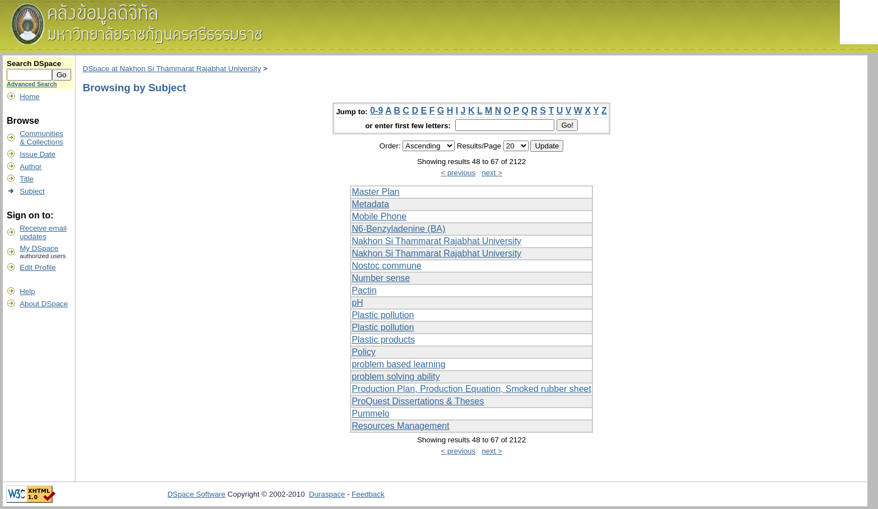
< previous (458, 173)
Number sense (381, 278)
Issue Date (37, 154)
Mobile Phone (379, 216)
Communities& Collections (41, 137)
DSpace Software (196, 494)
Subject (32, 191)
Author (30, 166)
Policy (364, 352)
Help (27, 291)
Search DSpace (34, 63)
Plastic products (383, 339)
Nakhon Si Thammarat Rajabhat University (436, 241)
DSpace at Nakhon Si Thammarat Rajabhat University (172, 68)
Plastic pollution (383, 315)
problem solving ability (396, 376)
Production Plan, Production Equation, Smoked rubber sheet (471, 389)
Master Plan (375, 192)
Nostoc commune (387, 265)
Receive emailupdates (43, 232)
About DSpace (44, 304)
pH (357, 302)
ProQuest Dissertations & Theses (418, 401)
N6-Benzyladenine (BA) (398, 229)
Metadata (370, 204)
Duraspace (327, 494)
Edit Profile (37, 267)
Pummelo (371, 413)
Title (27, 179)
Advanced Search (32, 84)
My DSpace (39, 248)
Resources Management (400, 426)
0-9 (376, 110)
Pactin (364, 290)
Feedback (368, 494)
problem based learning (398, 364)
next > (492, 173)
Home (30, 96)
